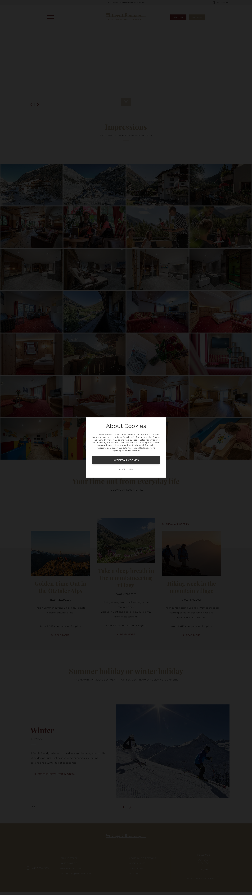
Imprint (136, 450)
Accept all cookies (126, 460)
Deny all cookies (126, 469)
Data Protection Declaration (137, 448)
